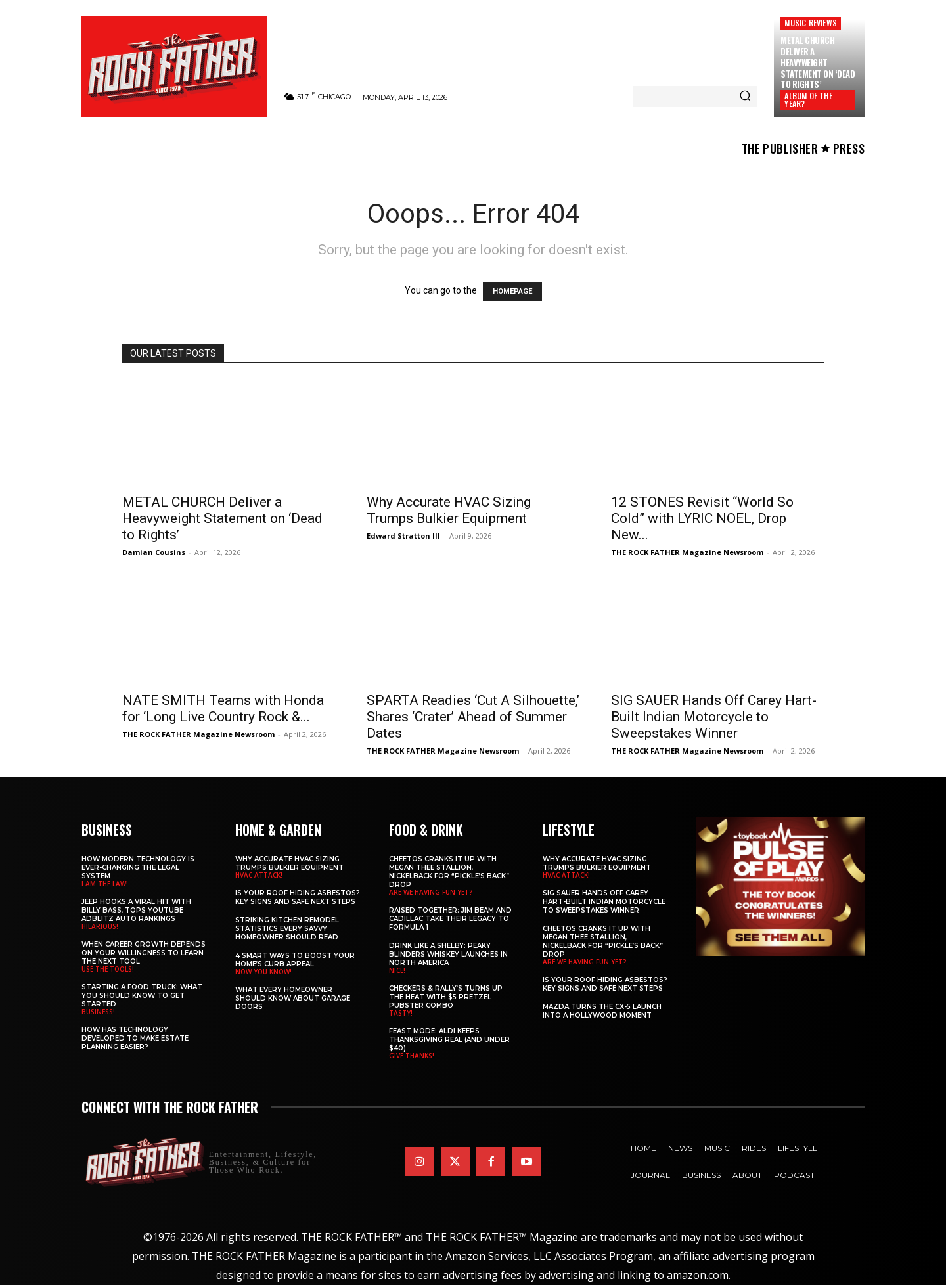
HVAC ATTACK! (258, 875)
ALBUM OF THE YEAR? (808, 99)
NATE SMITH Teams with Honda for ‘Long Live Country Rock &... (223, 708)
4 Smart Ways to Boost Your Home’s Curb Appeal (295, 959)
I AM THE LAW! (104, 883)
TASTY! (401, 1013)
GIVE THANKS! (411, 1055)
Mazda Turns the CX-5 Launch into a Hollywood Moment (602, 1011)
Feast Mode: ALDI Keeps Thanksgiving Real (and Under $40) (449, 1039)
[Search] (744, 96)
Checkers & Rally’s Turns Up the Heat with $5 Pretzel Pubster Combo (446, 997)
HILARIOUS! (99, 926)
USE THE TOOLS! (107, 969)
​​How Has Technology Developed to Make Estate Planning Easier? (135, 1038)
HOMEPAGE (512, 291)
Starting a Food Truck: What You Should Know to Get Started (141, 995)
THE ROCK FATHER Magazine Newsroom (687, 552)
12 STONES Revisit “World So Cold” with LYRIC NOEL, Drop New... (702, 518)
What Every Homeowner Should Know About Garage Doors (292, 998)
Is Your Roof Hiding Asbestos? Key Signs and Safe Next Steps (297, 897)
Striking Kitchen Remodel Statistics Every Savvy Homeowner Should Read (287, 928)
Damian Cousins (153, 552)
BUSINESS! (98, 1011)
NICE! (397, 970)
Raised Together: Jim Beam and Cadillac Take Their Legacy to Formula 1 (450, 919)
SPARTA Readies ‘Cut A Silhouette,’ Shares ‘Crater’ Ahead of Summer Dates (473, 716)
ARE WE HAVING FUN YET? (431, 892)
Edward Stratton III (403, 536)
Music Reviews (810, 22)
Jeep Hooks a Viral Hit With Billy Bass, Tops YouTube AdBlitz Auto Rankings (136, 910)
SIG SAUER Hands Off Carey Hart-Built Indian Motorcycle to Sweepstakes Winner (714, 716)
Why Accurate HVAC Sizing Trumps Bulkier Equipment (449, 510)
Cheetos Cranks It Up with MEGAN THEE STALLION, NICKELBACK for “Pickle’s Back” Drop (449, 872)
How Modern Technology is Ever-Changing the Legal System (137, 867)
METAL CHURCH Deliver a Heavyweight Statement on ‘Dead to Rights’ (817, 62)
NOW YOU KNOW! (263, 971)
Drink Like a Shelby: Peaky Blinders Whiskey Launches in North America (448, 954)
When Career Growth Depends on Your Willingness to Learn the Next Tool (143, 953)
